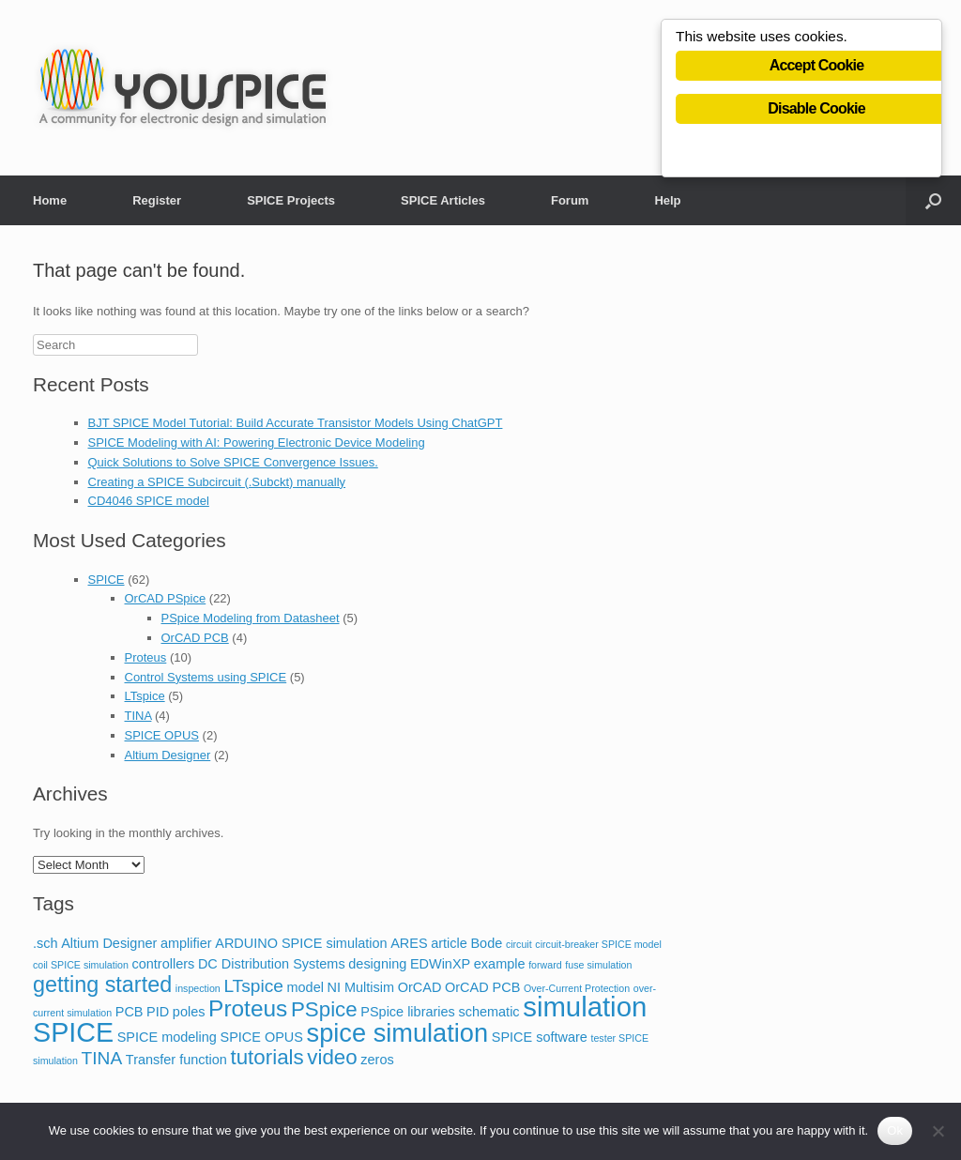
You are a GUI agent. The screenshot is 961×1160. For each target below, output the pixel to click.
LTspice (145, 696)
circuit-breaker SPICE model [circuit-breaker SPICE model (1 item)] (598, 944)
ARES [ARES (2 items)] (408, 943)
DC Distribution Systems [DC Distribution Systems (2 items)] (271, 963)
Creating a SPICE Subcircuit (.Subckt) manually (217, 482)
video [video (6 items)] (332, 1057)
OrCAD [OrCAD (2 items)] (420, 987)
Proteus (146, 657)
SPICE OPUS (162, 735)
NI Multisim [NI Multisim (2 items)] (361, 987)
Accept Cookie (817, 67)
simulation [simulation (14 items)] (585, 1006)
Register (156, 200)
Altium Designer (168, 755)
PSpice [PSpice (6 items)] (324, 1009)
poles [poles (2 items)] (189, 1011)
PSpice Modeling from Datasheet (250, 618)
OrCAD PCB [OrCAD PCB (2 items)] (482, 987)
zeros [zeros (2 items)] (376, 1059)
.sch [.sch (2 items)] (45, 943)
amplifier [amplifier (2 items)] (186, 943)
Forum (569, 200)
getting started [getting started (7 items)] (102, 984)
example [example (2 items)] (500, 963)
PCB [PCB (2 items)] (129, 1011)
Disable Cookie (816, 110)
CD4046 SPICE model (148, 501)
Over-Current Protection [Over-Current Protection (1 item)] (577, 988)
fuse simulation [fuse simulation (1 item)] (598, 964)
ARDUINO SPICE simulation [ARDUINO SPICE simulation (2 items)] (301, 943)
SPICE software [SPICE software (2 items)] (539, 1037)
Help (667, 200)
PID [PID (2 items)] (157, 1011)
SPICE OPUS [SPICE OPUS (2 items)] (262, 1037)
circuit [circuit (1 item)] (519, 944)
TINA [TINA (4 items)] (102, 1058)
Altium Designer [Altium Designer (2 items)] (109, 943)
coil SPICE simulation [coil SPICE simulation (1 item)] (81, 964)
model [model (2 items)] (304, 987)
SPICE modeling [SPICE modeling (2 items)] (167, 1037)
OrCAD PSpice (165, 598)
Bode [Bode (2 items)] (486, 943)
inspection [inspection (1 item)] (198, 988)
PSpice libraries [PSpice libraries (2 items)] (407, 1011)
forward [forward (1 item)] (545, 964)
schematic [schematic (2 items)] (488, 1011)
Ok (895, 1130)
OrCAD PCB (195, 638)
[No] (937, 1131)
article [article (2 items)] (449, 943)
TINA (138, 716)
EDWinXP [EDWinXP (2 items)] (440, 963)
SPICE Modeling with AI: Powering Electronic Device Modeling (256, 442)
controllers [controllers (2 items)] (163, 963)
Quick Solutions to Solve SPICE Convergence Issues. (233, 462)
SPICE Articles (443, 200)
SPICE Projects (291, 200)
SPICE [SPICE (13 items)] (73, 1032)
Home (50, 200)
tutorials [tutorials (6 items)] (267, 1057)
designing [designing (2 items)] (377, 963)
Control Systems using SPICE (206, 677)
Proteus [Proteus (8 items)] (247, 1008)
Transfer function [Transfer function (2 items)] (176, 1059)
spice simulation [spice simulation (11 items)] (398, 1032)
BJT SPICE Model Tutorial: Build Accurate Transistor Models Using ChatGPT (295, 423)
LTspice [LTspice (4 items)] (252, 986)
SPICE (106, 579)
